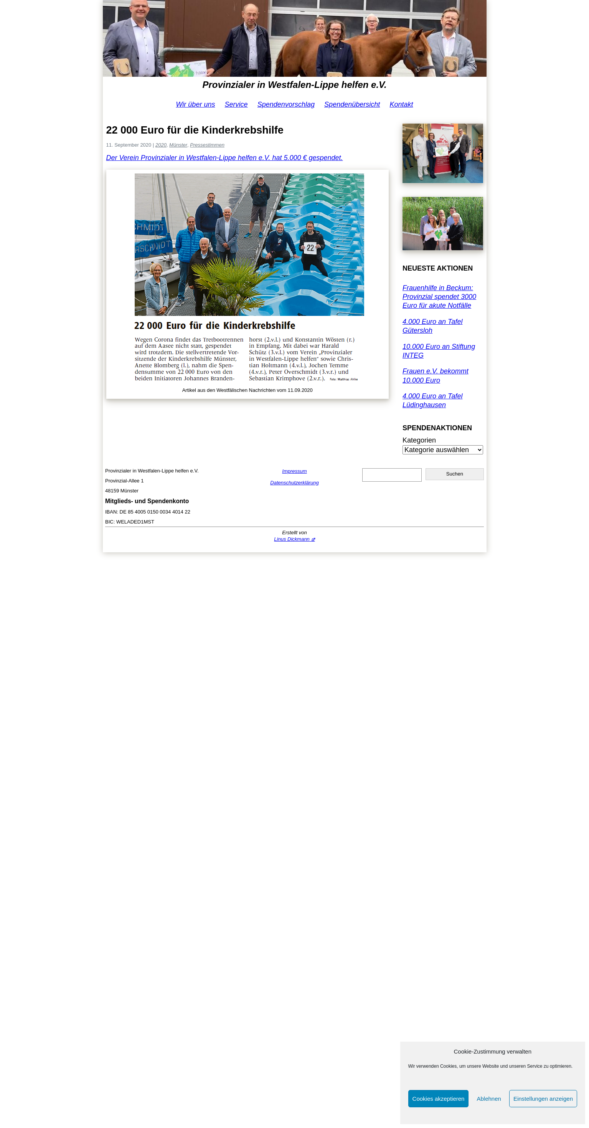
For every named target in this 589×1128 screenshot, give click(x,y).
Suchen (454, 474)
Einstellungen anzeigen (543, 1098)
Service (236, 104)
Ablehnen (489, 1098)
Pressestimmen (207, 145)
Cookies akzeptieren (438, 1098)
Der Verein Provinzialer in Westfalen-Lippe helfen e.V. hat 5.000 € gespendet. (224, 158)
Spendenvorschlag (286, 104)
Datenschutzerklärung (294, 483)
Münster (178, 145)
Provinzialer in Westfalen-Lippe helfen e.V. (294, 84)
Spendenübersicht (352, 104)
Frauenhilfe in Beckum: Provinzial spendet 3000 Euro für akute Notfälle (439, 297)
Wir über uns (195, 104)
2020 (161, 145)
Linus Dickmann (292, 539)
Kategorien (419, 440)
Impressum (294, 471)
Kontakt (401, 104)
